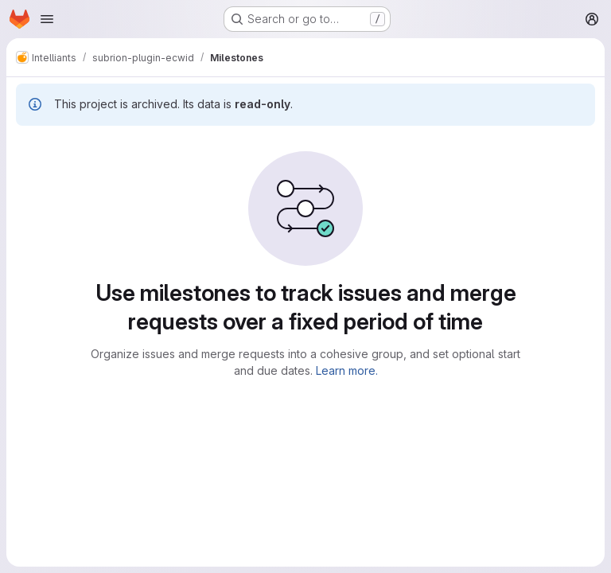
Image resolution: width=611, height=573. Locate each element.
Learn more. (347, 370)
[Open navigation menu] (47, 19)
